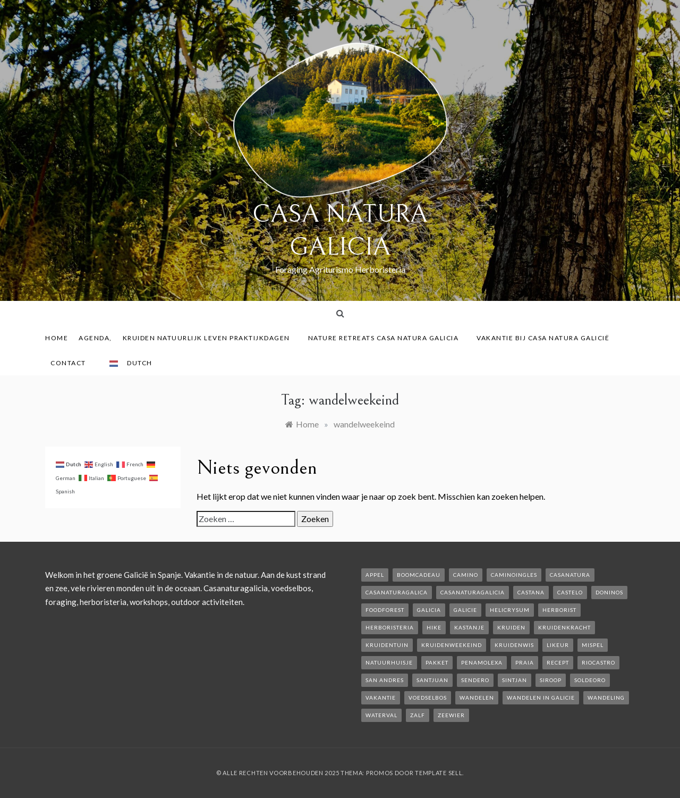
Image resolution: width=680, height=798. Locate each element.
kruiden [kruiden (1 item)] (511, 627)
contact (72, 362)
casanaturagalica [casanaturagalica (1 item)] (397, 592)
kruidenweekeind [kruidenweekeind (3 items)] (451, 645)
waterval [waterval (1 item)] (381, 715)
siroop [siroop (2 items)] (551, 680)
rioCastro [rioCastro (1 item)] (598, 662)
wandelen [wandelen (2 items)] (477, 697)
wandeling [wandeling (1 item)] (606, 697)
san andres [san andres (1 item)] (385, 680)
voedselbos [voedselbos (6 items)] (428, 697)
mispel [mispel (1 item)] (593, 645)
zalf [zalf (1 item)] (417, 715)
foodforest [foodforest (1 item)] (385, 610)
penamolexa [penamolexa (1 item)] (482, 662)
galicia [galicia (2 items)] (429, 610)
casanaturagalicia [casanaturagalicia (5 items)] (472, 592)
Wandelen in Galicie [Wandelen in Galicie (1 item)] (541, 697)
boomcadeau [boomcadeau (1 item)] (418, 575)
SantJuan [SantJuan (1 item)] (432, 680)
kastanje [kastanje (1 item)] (469, 627)
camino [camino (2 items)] (465, 575)
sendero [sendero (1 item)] (475, 680)
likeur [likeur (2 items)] (558, 645)
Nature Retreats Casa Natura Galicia (387, 337)
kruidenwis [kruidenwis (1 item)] (514, 645)
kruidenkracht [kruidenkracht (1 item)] (564, 627)
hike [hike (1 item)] (434, 627)
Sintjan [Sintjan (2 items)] (514, 680)
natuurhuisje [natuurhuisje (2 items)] (389, 662)
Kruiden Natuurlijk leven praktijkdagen (210, 337)
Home (56, 338)
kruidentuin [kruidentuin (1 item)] (387, 645)
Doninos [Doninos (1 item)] (609, 592)
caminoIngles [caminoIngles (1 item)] (514, 575)
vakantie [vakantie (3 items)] (381, 697)
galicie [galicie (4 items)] (465, 610)
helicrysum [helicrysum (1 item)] (510, 610)
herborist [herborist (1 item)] (559, 610)
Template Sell (438, 772)
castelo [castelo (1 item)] (570, 592)
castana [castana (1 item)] (531, 592)
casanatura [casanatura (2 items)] (570, 575)
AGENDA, (95, 338)
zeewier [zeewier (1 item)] (451, 715)
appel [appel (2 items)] (375, 575)
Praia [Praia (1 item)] (524, 662)
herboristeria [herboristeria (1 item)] (390, 627)
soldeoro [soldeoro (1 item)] (590, 680)
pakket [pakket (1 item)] (437, 662)
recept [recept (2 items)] (558, 662)
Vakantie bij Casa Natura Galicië (543, 338)
